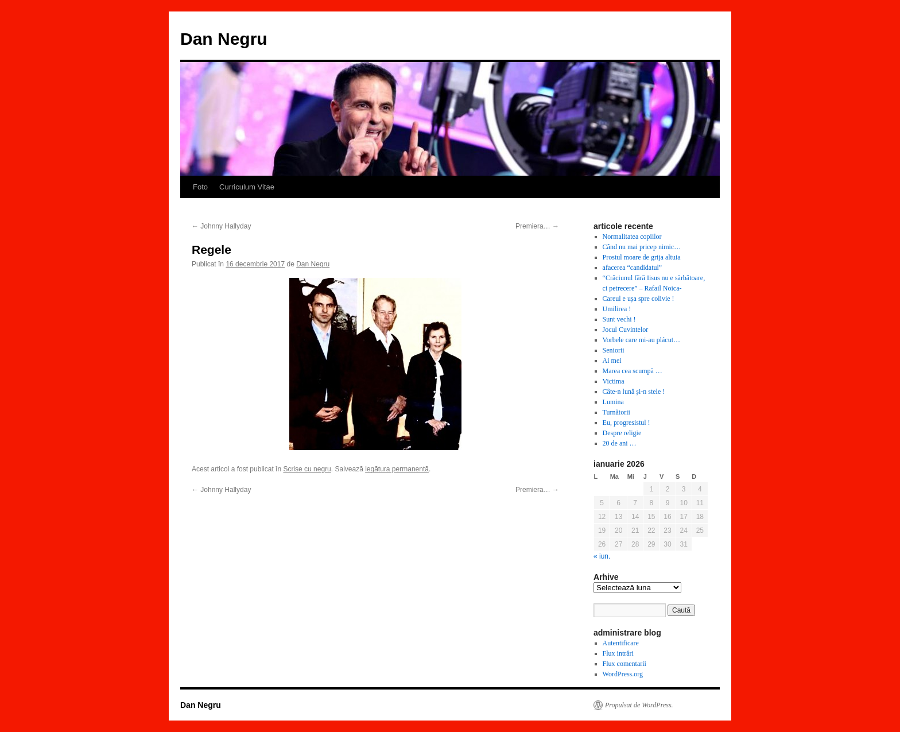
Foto (200, 187)
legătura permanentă (397, 469)
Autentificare (621, 643)
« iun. (601, 556)
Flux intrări (618, 653)
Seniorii (613, 350)
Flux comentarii (624, 664)
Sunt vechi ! (619, 319)
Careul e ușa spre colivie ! (638, 299)
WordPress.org (623, 674)
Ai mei (612, 361)
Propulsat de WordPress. (639, 705)
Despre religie (622, 433)
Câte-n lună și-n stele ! (634, 392)
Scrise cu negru (307, 469)
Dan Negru (223, 38)
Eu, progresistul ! (626, 423)
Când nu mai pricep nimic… (642, 247)
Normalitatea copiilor (632, 237)
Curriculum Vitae (246, 187)
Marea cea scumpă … (632, 371)
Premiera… (537, 226)
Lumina (613, 402)
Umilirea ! (617, 309)
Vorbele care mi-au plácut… (641, 340)
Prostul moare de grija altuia (642, 257)
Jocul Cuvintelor (626, 330)
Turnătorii (616, 412)
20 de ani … (620, 443)
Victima (613, 381)
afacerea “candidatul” (632, 268)
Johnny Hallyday (221, 226)
